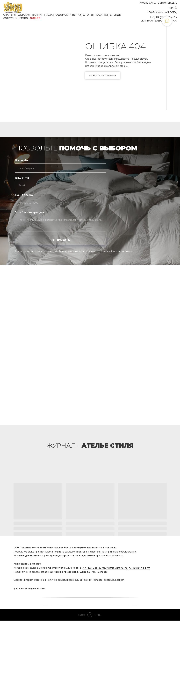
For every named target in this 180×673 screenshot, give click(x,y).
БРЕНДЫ (115, 14)
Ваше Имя (22, 160)
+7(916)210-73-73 (163, 17)
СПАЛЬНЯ (9, 14)
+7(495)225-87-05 (161, 12)
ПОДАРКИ (101, 14)
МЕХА (49, 14)
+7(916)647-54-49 (139, 567)
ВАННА (37, 14)
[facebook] (158, 588)
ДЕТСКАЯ (24, 14)
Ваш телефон (25, 195)
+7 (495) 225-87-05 (94, 567)
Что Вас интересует (29, 212)
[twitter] (164, 588)
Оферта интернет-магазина (29, 579)
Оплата (98, 579)
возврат (119, 579)
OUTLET (35, 18)
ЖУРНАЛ (147, 20)
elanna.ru (117, 555)
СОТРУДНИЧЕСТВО (15, 18)
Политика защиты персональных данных (69, 579)
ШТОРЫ (88, 14)
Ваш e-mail (22, 177)
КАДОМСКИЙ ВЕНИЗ (68, 14)
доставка (109, 579)
